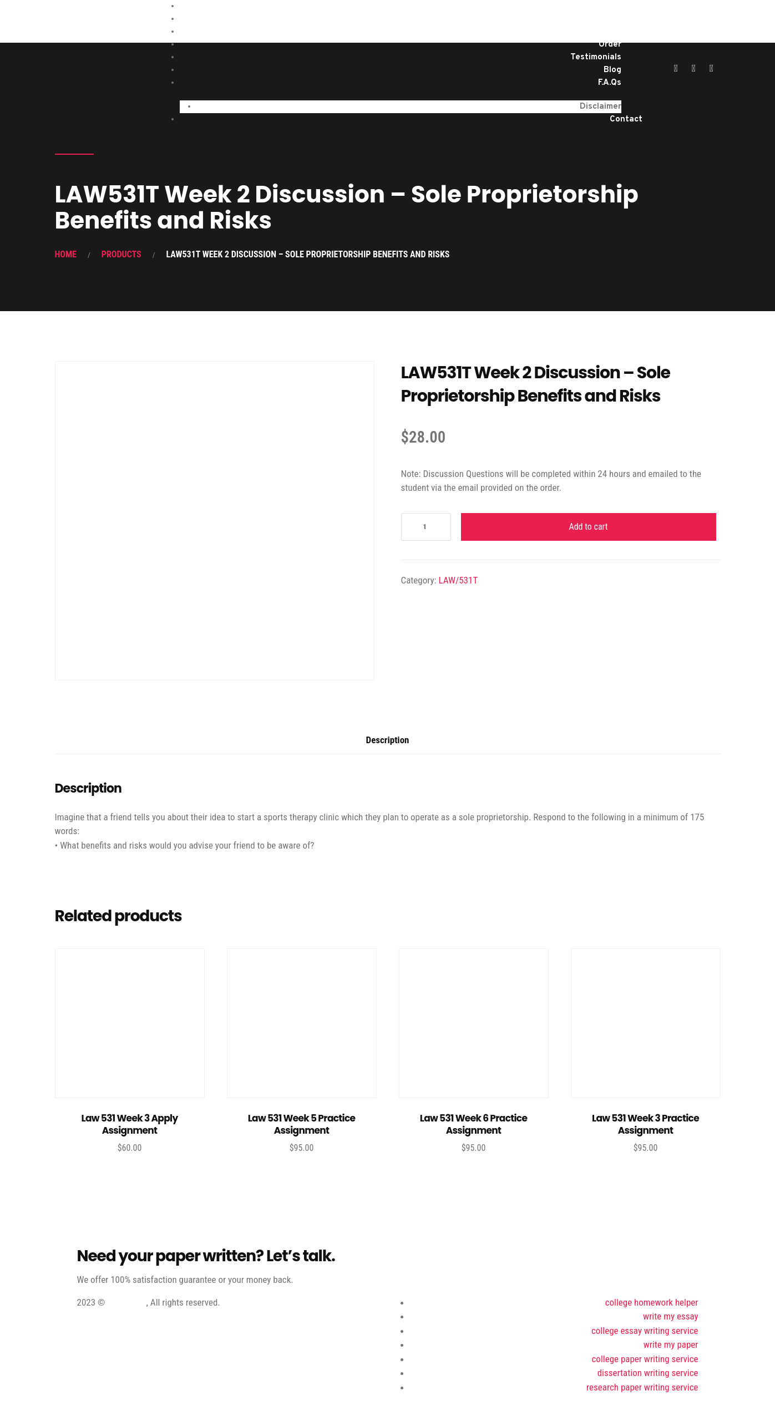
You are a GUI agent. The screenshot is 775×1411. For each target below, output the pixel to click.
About (608, 32)
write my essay (670, 1316)
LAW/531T (458, 580)
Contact (626, 119)
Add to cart (588, 526)
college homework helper (651, 1302)
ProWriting (126, 1302)
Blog (612, 70)
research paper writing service (642, 1387)
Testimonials (595, 57)
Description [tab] (387, 739)
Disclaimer (600, 106)
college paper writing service (645, 1358)
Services (604, 19)
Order (610, 44)
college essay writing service (644, 1330)
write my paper (671, 1344)
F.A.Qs (609, 83)
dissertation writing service (647, 1372)
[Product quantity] (426, 527)
